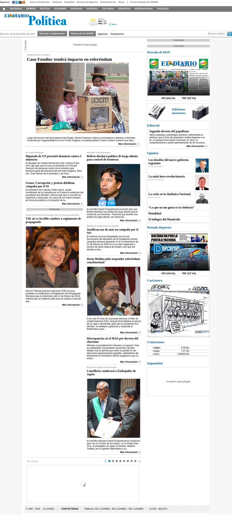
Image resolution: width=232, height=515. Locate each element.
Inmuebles (69, 2)
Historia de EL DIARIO (82, 33)
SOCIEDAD (76, 8)
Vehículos (57, 2)
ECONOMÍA (60, 8)
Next (139, 461)
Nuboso (93, 23)
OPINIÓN (31, 8)
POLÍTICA (45, 8)
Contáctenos (117, 34)
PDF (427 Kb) (189, 98)
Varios (121, 2)
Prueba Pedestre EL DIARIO (144, 2)
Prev (105, 461)
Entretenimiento (108, 2)
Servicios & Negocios (87, 2)
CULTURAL (108, 8)
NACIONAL (92, 8)
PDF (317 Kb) (189, 273)
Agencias (102, 34)
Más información (127, 144)
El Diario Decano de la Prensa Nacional (42, 20)
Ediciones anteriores (179, 111)
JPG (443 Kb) (168, 273)
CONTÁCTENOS (70, 509)
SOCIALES (163, 8)
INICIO (4, 8)
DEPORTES (124, 8)
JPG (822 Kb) (168, 98)
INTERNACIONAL (144, 8)
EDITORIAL (16, 8)
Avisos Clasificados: (40, 2)
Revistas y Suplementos (52, 33)
